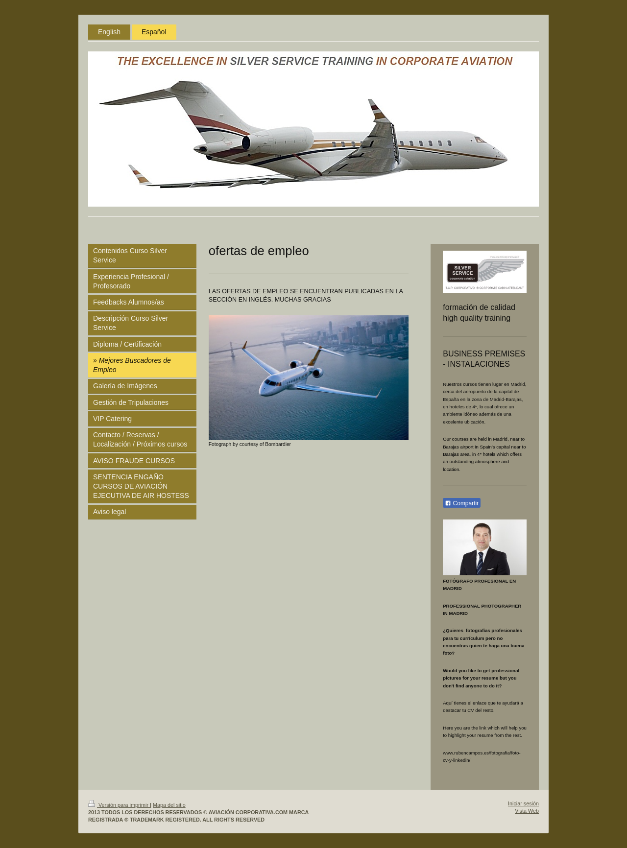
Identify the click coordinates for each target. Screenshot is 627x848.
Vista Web (527, 811)
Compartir (462, 503)
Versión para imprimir (119, 805)
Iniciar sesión (523, 803)
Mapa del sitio (169, 805)
